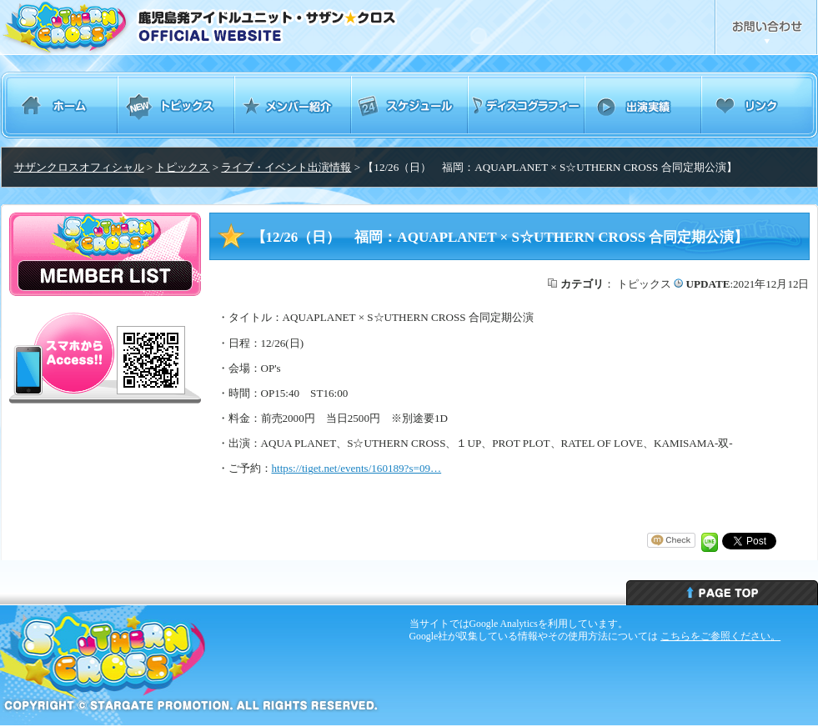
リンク (759, 105)
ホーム (59, 105)
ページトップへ (722, 592)
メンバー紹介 (292, 105)
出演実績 (643, 105)
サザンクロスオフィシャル (79, 167)
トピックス (176, 105)
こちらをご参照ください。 (720, 636)
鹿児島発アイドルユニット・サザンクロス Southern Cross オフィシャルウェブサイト (245, 27)
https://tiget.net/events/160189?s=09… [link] (357, 468)
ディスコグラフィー (526, 105)
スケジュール (409, 105)
